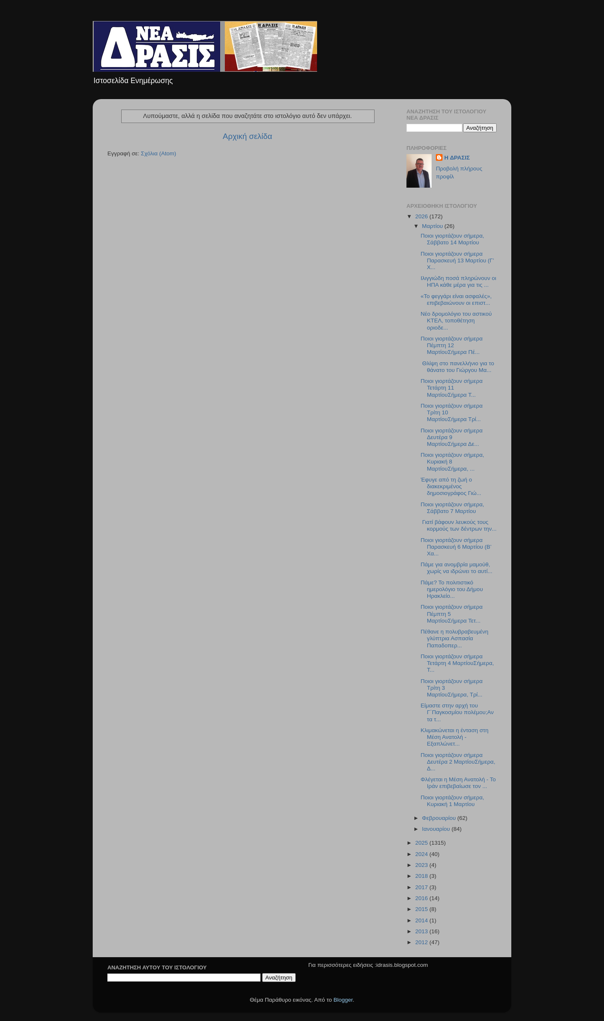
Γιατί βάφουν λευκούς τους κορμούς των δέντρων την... (459, 525)
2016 (422, 898)
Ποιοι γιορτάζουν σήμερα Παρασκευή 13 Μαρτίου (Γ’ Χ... (457, 260)
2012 (422, 942)
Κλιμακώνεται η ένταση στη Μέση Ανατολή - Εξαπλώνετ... (455, 737)
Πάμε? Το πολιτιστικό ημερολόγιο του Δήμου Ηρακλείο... (452, 589)
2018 (422, 876)
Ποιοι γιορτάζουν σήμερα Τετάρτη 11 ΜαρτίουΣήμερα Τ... (452, 388)
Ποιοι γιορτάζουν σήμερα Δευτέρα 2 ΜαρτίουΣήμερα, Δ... (458, 762)
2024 (422, 854)
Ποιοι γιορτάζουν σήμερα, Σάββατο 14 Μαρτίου (452, 239)
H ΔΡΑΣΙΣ (457, 157)
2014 (422, 920)
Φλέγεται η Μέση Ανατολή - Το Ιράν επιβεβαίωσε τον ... (458, 782)
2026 (422, 216)
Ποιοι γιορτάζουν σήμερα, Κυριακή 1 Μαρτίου (452, 800)
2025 (422, 843)
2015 (422, 909)
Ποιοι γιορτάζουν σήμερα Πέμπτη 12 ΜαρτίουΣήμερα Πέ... (452, 345)
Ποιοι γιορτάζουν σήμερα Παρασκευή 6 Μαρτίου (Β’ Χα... (456, 547)
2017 (422, 887)
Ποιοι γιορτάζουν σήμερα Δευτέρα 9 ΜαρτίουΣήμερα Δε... (452, 437)
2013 (422, 931)
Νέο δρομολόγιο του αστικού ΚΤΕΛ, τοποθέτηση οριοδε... (456, 320)
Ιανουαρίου (436, 829)
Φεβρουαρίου (439, 818)
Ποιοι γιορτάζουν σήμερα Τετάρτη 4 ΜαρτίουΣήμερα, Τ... (457, 663)
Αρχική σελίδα (247, 136)
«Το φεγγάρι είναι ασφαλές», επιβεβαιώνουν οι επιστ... (456, 299)
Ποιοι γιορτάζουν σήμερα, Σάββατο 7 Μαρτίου (452, 507)
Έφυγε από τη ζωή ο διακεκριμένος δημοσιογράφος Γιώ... (451, 486)
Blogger (343, 1000)
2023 (422, 865)
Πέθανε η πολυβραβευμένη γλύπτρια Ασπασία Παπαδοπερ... (455, 638)
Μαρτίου (433, 226)
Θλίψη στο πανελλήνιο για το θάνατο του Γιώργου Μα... (457, 366)
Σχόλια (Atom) (158, 153)
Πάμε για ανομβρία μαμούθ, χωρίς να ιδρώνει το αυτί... (456, 567)
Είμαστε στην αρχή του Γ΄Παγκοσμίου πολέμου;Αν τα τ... (457, 712)
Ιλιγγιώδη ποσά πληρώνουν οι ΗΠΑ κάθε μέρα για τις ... (458, 281)
